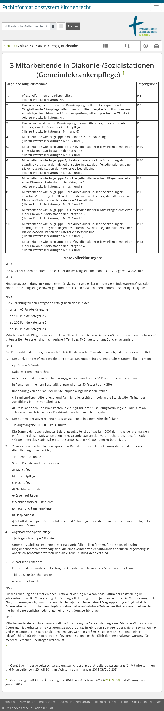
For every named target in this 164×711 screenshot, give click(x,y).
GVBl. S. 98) (112, 680)
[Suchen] (73, 26)
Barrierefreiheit (106, 702)
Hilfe (124, 702)
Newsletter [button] (27, 702)
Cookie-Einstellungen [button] (147, 702)
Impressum (47, 702)
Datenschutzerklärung (75, 702)
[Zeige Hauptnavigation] (156, 7)
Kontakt (9, 702)
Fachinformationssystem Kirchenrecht (46, 7)
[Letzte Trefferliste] (61, 26)
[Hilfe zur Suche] (53, 26)
